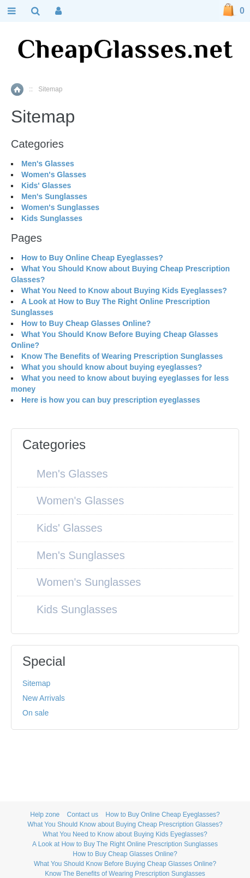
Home (17, 89)
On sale (35, 712)
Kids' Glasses (46, 185)
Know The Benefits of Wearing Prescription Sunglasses (122, 356)
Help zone (44, 814)
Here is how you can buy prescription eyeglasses (110, 400)
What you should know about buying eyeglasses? (111, 367)
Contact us (82, 814)
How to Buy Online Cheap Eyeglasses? (92, 257)
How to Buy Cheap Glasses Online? (86, 323)
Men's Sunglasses (54, 196)
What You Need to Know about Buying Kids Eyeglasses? (124, 290)
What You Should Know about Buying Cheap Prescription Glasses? (125, 824)
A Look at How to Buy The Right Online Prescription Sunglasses (125, 844)
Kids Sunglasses (51, 218)
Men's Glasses (47, 163)
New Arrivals (43, 698)
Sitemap (36, 683)
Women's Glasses (53, 174)
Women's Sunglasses (60, 207)
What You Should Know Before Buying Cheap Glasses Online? (125, 864)
